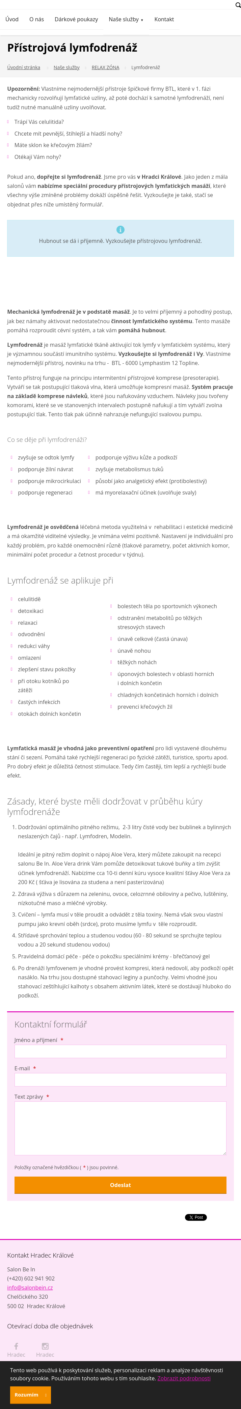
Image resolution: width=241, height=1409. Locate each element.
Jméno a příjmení (39, 1040)
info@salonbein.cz (30, 1287)
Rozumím (27, 1394)
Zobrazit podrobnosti (184, 1378)
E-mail (25, 1068)
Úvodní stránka (23, 67)
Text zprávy (32, 1096)
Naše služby (123, 19)
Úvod (12, 19)
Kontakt (164, 19)
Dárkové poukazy (76, 19)
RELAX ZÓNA (105, 67)
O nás (36, 19)
